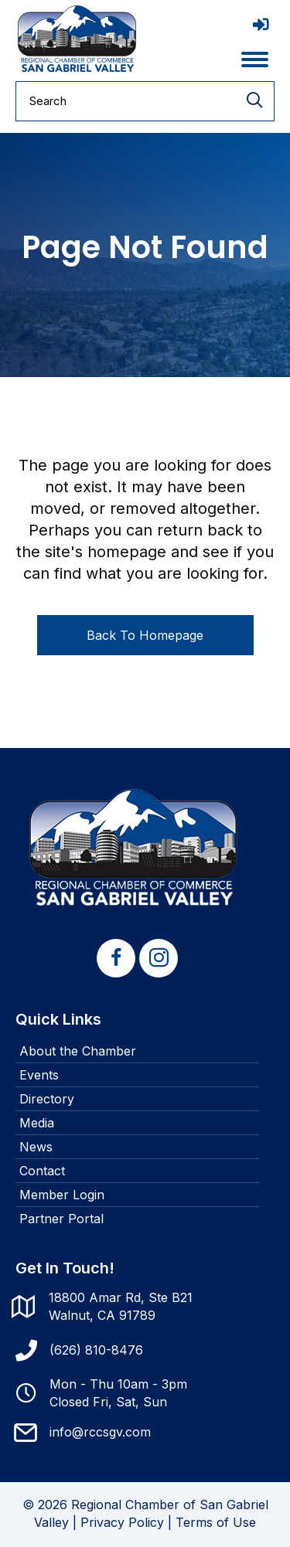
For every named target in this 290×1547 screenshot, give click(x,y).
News (36, 1146)
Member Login (61, 1194)
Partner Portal (61, 1218)
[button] (116, 958)
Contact (42, 1170)
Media (36, 1122)
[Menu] (255, 59)
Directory (46, 1099)
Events (39, 1075)
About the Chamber (77, 1051)
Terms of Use (216, 1522)
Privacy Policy (122, 1522)
